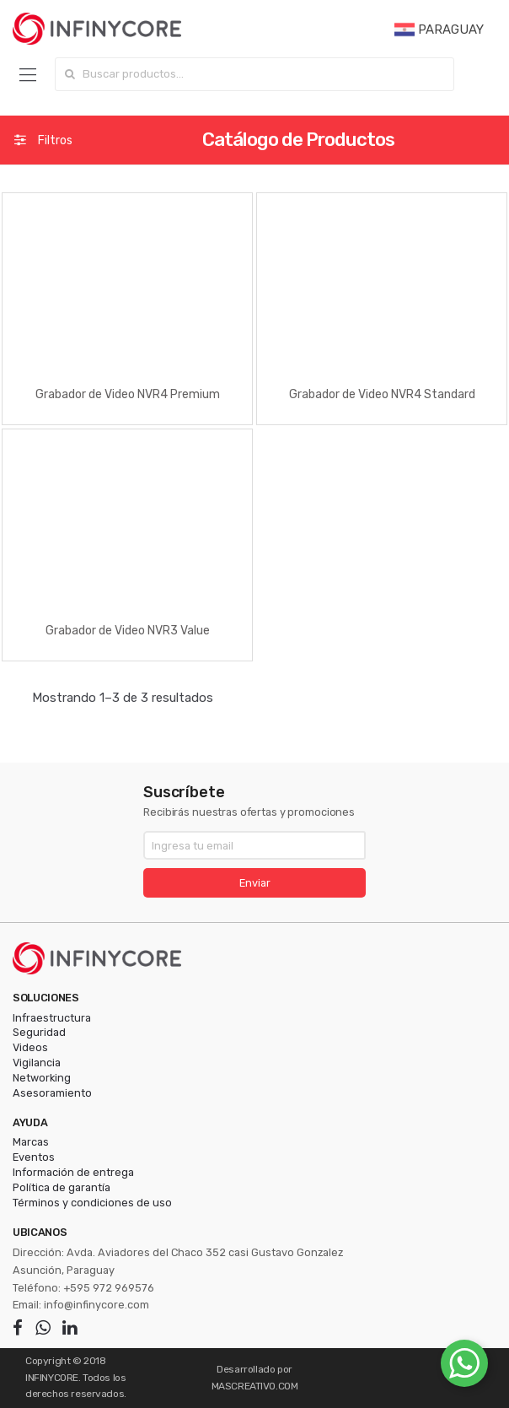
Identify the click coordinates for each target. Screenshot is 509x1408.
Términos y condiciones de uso (92, 1202)
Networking (42, 1077)
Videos (30, 1047)
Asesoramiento (52, 1093)
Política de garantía (61, 1187)
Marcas (31, 1142)
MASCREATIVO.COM (255, 1386)
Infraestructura (52, 1017)
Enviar (255, 883)
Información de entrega (73, 1172)
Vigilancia (37, 1062)
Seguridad (39, 1032)
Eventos (34, 1157)
